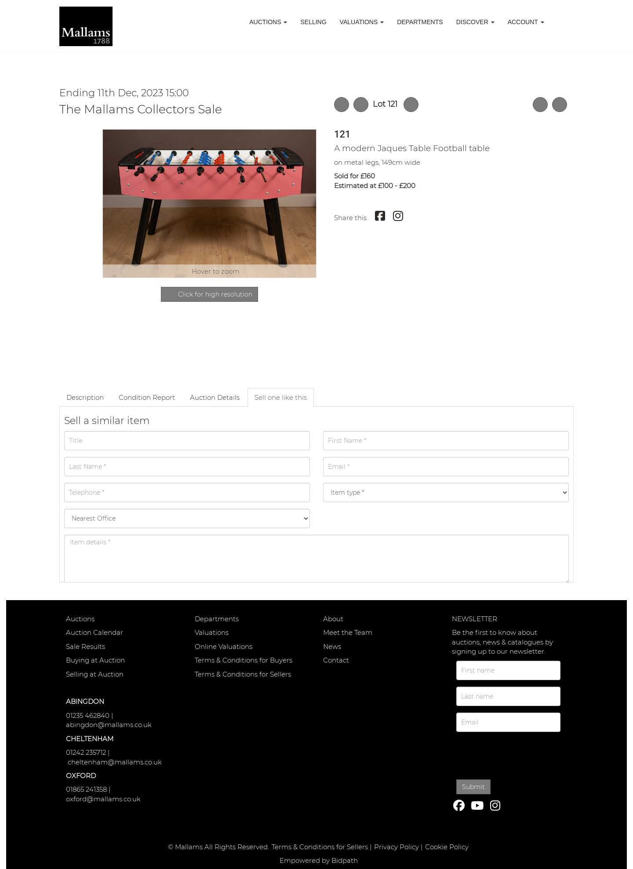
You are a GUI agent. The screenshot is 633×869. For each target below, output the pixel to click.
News (332, 646)
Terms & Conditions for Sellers (243, 674)
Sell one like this (281, 397)
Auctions (80, 619)
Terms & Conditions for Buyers (243, 660)
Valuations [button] (362, 21)
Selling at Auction (95, 674)
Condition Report (147, 397)
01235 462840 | (89, 715)
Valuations (212, 632)
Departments (420, 21)
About (333, 619)
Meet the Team (347, 632)
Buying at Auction (95, 660)
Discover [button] (475, 21)
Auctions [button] (268, 21)
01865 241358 (86, 789)
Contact (336, 660)
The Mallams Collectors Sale (140, 109)
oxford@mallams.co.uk (103, 799)
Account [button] (526, 21)
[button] (562, 22)
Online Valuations (223, 646)
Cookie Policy (447, 847)
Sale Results (85, 646)
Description (85, 397)
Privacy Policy (396, 847)
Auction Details (215, 397)
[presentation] (517, 754)
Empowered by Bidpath (319, 860)
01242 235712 (86, 752)
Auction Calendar (94, 632)
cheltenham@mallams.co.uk (115, 762)
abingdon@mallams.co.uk (109, 725)
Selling (313, 21)
